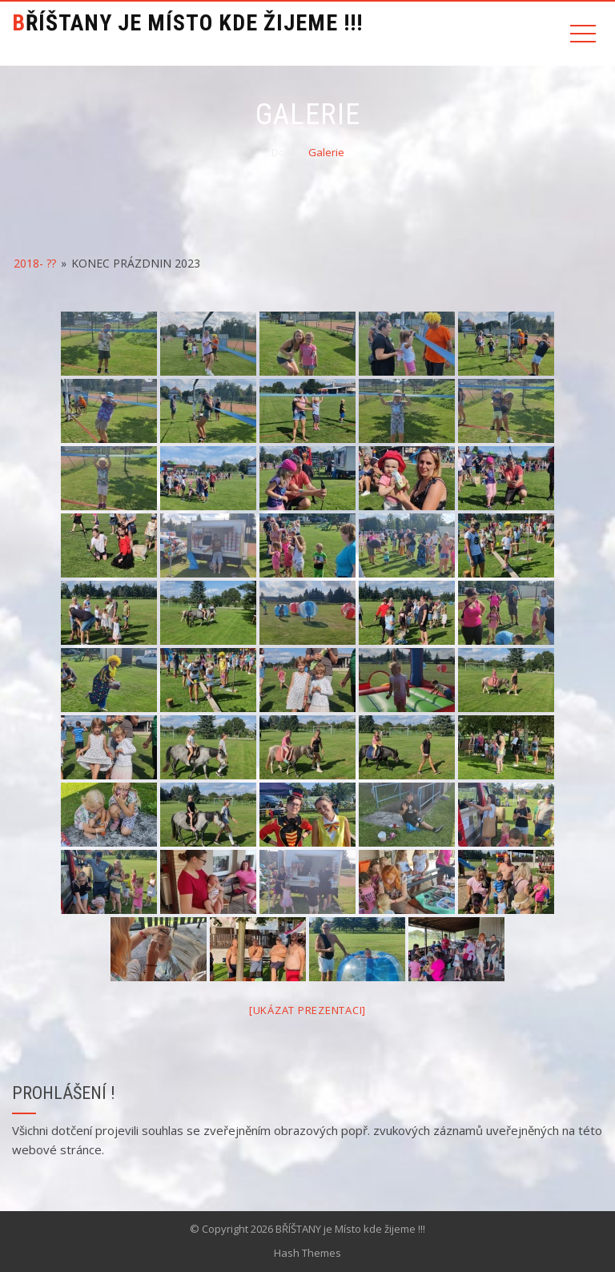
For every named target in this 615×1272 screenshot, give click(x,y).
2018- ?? (35, 263)
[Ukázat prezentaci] (307, 1010)
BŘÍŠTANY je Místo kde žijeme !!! (187, 23)
